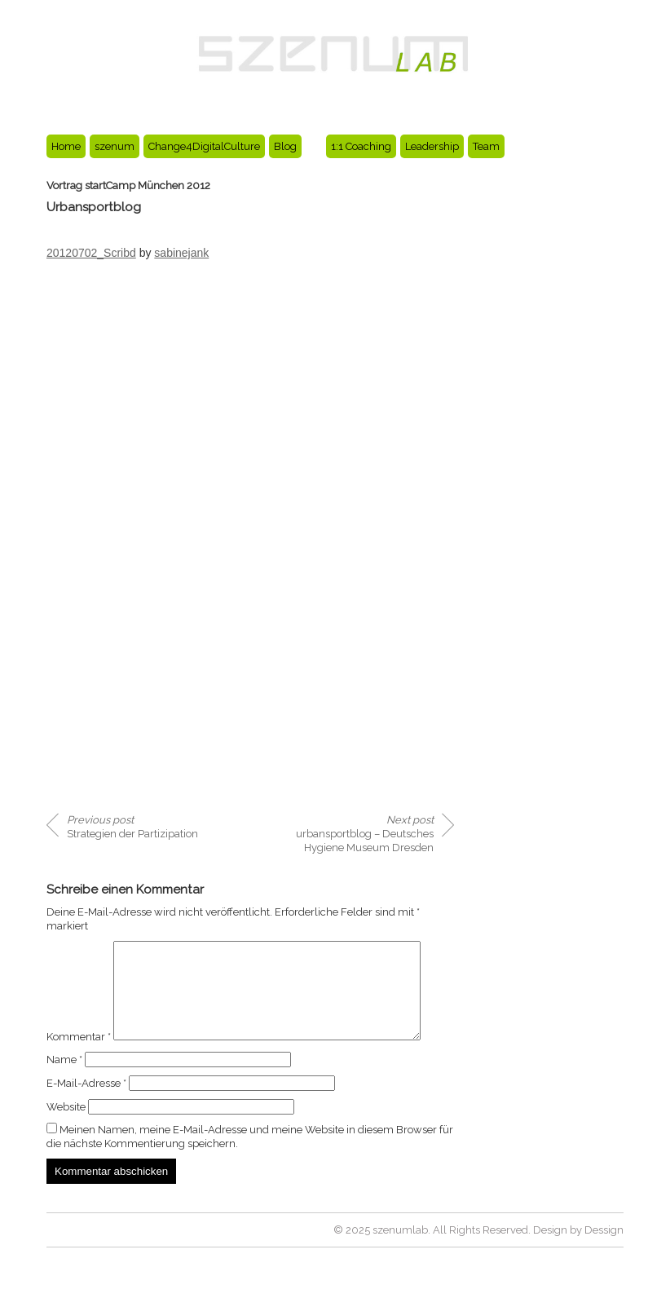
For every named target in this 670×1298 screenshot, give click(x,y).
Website (66, 1137)
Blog (285, 146)
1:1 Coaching (361, 146)
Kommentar (78, 948)
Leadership (432, 146)
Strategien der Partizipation (132, 827)
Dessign (604, 1260)
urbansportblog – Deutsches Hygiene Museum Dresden (365, 834)
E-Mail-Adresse (86, 1113)
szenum (114, 146)
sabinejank (181, 252)
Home (66, 146)
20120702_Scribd (91, 252)
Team (486, 146)
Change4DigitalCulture (204, 146)
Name (64, 1090)
